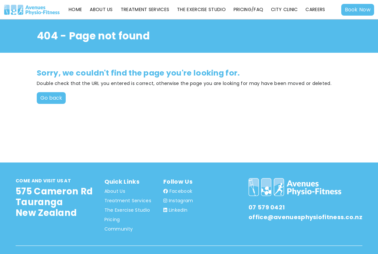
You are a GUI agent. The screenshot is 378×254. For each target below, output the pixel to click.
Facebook (177, 191)
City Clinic (284, 9)
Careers (315, 9)
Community (118, 229)
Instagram (178, 200)
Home (75, 9)
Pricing (112, 219)
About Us (101, 9)
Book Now (358, 9)
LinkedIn (175, 210)
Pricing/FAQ (248, 9)
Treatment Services (145, 9)
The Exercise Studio (201, 9)
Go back (51, 98)
